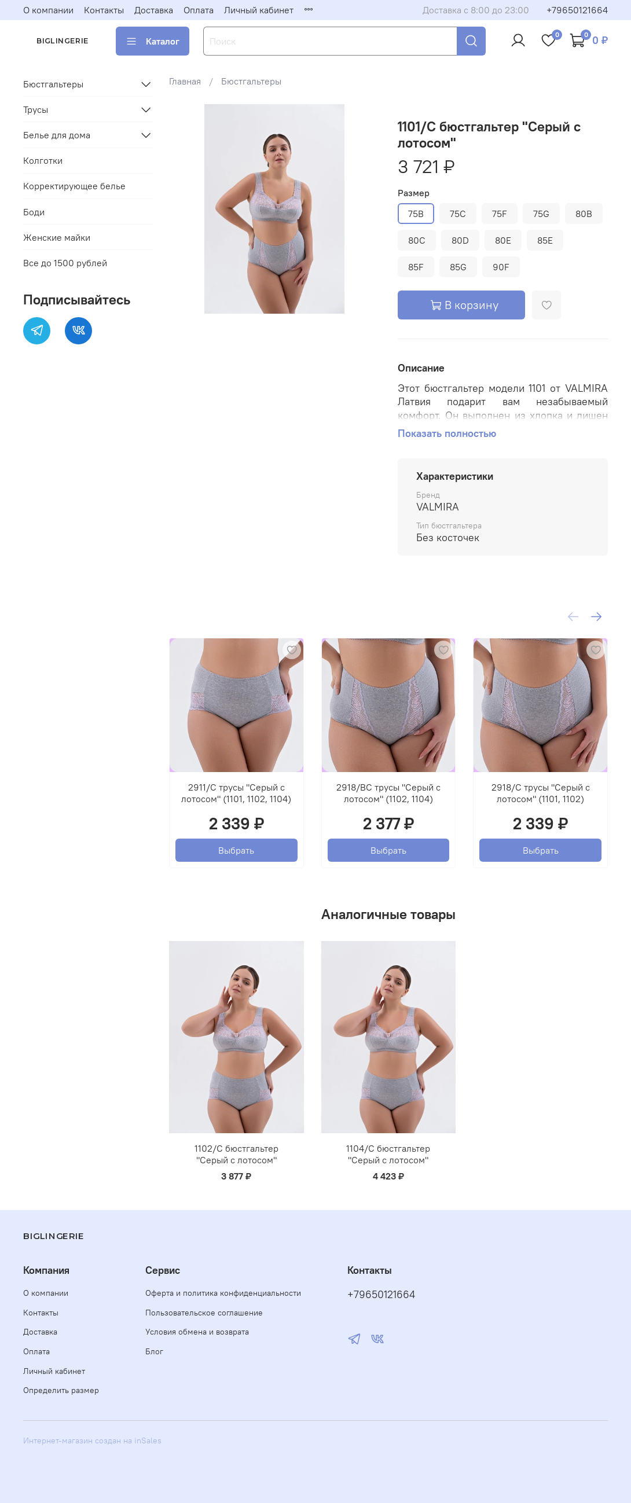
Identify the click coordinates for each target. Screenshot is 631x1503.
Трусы (35, 109)
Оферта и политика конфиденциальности (223, 1293)
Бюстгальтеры (251, 81)
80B (583, 213)
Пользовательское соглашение (204, 1312)
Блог (154, 1351)
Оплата (199, 10)
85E (545, 240)
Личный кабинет (259, 10)
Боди (34, 212)
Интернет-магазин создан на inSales (92, 1440)
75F (499, 213)
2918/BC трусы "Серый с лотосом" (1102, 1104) (388, 792)
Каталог (152, 41)
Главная (185, 81)
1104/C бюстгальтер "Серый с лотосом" (389, 1154)
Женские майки (56, 237)
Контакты (104, 10)
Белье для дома (56, 135)
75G (541, 213)
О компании (48, 10)
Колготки (43, 160)
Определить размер (61, 1390)
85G (458, 267)
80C (416, 240)
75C (458, 213)
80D (460, 240)
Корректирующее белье (74, 186)
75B (416, 213)
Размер (414, 193)
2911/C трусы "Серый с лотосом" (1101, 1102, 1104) (237, 792)
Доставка (153, 10)
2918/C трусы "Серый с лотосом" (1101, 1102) (540, 792)
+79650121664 (577, 10)
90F (501, 267)
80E (503, 240)
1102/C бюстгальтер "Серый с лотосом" (236, 1154)
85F (416, 267)
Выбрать (237, 850)
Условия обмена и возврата (197, 1331)
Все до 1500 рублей (65, 263)
